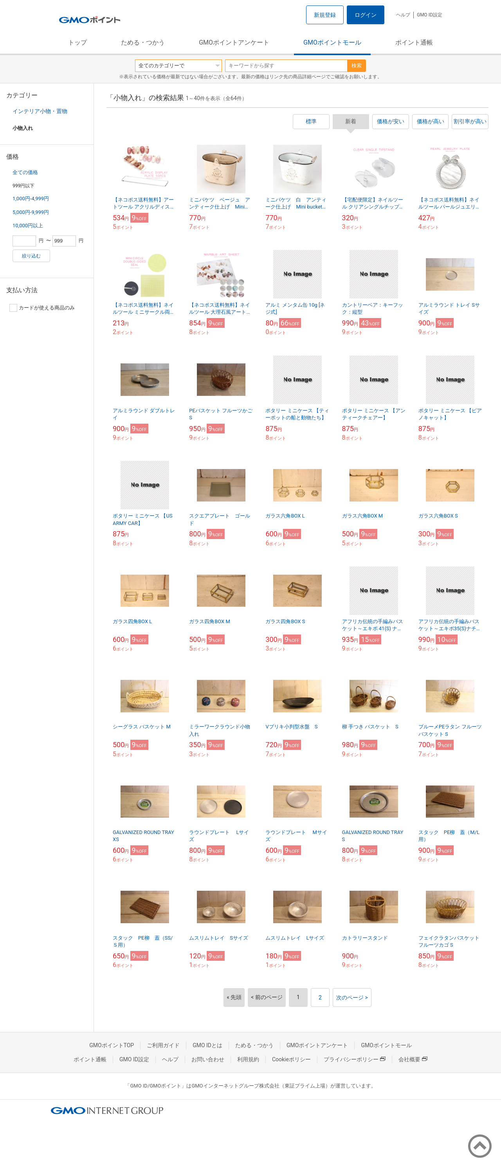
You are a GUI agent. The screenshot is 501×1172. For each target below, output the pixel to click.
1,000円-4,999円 (31, 198)
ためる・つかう (143, 42)
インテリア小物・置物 (40, 111)
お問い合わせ (207, 1059)
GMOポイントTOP (111, 1045)
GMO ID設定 (429, 15)
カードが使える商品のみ (42, 308)
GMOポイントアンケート (234, 42)
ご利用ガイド (163, 1045)
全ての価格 (25, 172)
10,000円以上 (28, 225)
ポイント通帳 (414, 42)
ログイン (366, 15)
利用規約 (248, 1059)
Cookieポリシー (291, 1059)
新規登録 (325, 15)
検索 (356, 65)
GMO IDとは (207, 1045)
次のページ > (352, 997)
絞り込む (31, 256)
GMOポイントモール (332, 42)
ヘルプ (403, 15)
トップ (77, 42)
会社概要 (412, 1059)
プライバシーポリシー (355, 1059)
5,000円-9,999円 (31, 212)
